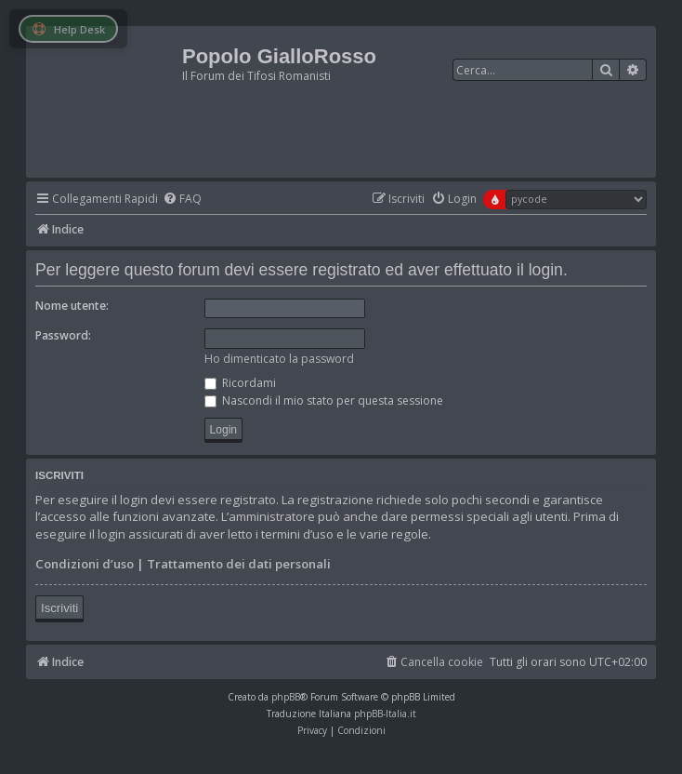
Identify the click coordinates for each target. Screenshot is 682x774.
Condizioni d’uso (84, 563)
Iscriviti (59, 608)
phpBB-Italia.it (385, 713)
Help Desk (68, 29)
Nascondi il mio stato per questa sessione (323, 400)
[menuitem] (182, 199)
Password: (63, 335)
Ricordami (240, 383)
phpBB (285, 696)
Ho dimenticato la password (279, 359)
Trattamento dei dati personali (239, 563)
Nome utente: (72, 306)
